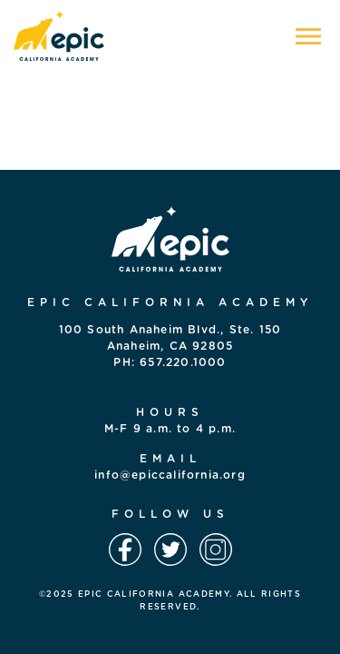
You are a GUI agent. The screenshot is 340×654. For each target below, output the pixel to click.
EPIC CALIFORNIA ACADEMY (153, 594)
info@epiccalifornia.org (170, 475)
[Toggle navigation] (308, 36)
